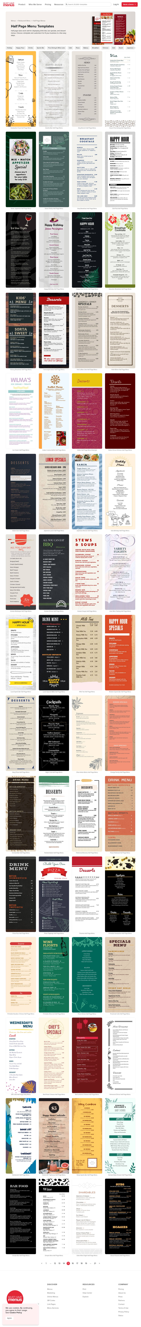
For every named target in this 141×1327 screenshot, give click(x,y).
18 (81, 1263)
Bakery (85, 48)
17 (77, 1263)
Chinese (105, 48)
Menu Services (53, 1308)
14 (64, 1263)
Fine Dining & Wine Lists (56, 48)
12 (55, 1263)
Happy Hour (20, 48)
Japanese (130, 48)
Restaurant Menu (24, 21)
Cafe (70, 48)
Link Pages (51, 1304)
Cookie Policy (16, 1312)
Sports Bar (40, 48)
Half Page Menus (39, 21)
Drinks (30, 48)
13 (59, 1263)
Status (120, 1315)
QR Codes (51, 1300)
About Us (122, 1293)
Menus (13, 21)
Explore (85, 1297)
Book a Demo (129, 4)
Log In (116, 4)
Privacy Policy (123, 1312)
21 (95, 1263)
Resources (58, 5)
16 (73, 1263)
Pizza (77, 48)
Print (84, 1289)
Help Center (87, 1293)
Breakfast (95, 48)
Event (121, 48)
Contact (121, 1304)
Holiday (9, 48)
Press (120, 1297)
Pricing (48, 5)
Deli (113, 48)
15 (68, 1263)
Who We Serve (35, 5)
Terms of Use (123, 1308)
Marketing (51, 1293)
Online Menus (52, 1297)
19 (86, 1263)
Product (21, 5)
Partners (121, 1300)
